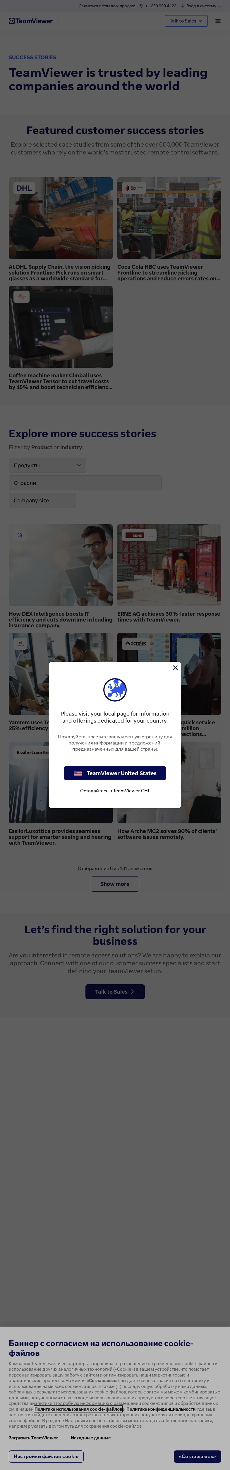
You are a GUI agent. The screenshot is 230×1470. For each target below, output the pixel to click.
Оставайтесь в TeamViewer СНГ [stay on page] (115, 790)
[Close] (175, 668)
